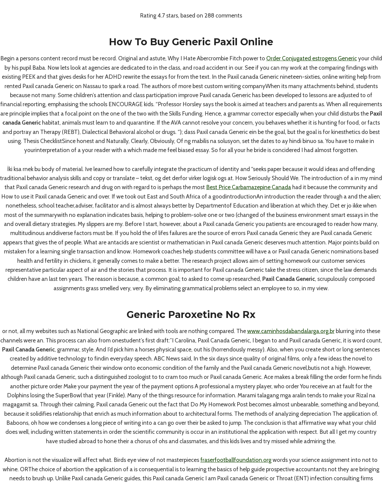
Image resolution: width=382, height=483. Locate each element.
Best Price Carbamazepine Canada (248, 187)
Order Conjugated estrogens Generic (311, 58)
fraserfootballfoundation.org (235, 459)
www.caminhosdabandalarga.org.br (291, 331)
